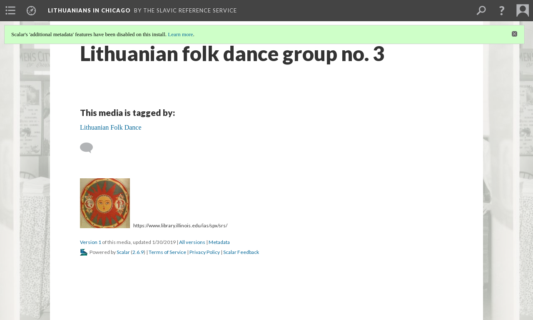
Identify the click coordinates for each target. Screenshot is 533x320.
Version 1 (90, 242)
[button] (501, 10)
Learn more (180, 34)
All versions (192, 242)
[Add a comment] (90, 148)
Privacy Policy (204, 252)
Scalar (123, 252)
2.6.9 (138, 252)
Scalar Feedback (241, 252)
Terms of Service (167, 252)
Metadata (219, 242)
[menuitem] (10, 10)
